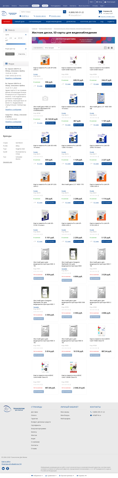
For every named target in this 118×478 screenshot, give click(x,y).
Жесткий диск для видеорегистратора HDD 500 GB (73, 302)
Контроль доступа (88, 22)
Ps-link (35, 74)
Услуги (65, 6)
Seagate (64, 269)
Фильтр (10, 30)
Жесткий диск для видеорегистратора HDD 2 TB (100, 302)
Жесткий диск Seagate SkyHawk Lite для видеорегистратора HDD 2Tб (72, 264)
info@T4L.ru (25, 16)
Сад (101, 22)
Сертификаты (36, 425)
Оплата (14, 6)
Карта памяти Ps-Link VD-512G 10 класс (43, 224)
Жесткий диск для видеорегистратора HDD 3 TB (44, 340)
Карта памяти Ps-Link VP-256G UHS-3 (72, 224)
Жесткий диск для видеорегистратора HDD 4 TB (44, 264)
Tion (4, 157)
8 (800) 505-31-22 (76, 12)
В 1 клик (39, 86)
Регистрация (109, 2)
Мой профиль (65, 419)
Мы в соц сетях (84, 6)
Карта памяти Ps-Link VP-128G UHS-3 (100, 185)
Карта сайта (6, 462)
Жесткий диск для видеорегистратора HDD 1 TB (100, 264)
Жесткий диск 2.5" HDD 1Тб (73, 184)
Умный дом (19, 22)
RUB (92, 2)
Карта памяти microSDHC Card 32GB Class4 (100, 69)
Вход (99, 2)
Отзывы (95, 6)
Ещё (102, 6)
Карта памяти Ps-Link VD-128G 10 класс (72, 146)
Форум (9, 64)
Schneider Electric (19, 158)
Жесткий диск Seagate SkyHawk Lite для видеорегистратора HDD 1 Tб (44, 302)
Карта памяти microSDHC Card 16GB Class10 (100, 340)
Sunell (5, 152)
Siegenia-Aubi (20, 149)
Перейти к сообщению (13, 78)
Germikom (19, 143)
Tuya (4, 149)
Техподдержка (56, 6)
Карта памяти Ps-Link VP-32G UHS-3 (44, 185)
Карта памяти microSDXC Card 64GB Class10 (43, 376)
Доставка (6, 6)
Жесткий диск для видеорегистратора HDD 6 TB (72, 340)
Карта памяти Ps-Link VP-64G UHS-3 (44, 69)
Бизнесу (34, 432)
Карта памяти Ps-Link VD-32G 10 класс (73, 107)
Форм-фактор (16, 49)
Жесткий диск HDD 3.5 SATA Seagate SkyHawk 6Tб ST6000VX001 (44, 108)
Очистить (21, 54)
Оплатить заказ (55, 16)
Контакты (73, 6)
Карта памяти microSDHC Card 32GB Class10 (72, 69)
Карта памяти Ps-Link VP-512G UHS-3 (100, 224)
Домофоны (71, 22)
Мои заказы (65, 412)
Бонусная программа (38, 429)
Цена (16, 35)
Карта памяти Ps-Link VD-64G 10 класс (45, 146)
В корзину (50, 86)
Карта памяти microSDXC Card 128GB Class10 (71, 376)
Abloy (17, 146)
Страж (5, 143)
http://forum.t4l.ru (14, 127)
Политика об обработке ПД (11, 464)
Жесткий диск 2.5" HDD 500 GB (101, 107)
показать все (7, 162)
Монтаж (34, 435)
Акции (33, 439)
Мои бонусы (65, 415)
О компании (35, 442)
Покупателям (24, 6)
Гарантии (34, 419)
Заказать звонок (41, 16)
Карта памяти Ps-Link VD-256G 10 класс (100, 146)
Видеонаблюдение (54, 22)
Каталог (7, 22)
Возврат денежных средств (41, 422)
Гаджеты (110, 22)
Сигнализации (35, 22)
